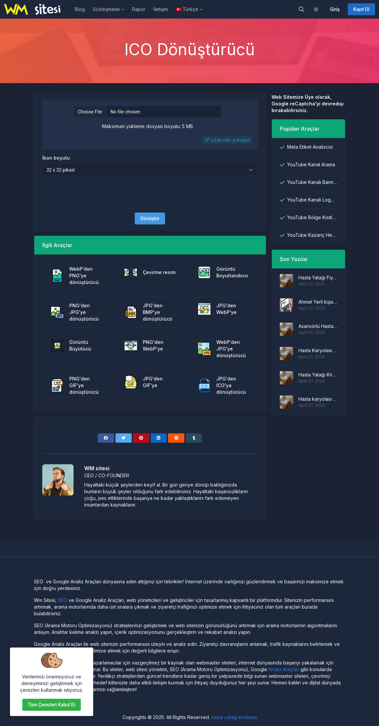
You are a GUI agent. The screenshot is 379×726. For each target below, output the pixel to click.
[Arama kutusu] (301, 9)
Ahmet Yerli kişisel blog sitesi (317, 302)
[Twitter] (123, 438)
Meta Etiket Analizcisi (310, 147)
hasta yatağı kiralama (234, 717)
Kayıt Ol (361, 9)
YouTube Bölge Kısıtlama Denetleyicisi (312, 217)
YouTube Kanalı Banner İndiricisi (312, 182)
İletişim (160, 9)
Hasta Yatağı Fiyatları (317, 277)
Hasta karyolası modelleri (317, 399)
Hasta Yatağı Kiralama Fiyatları (317, 374)
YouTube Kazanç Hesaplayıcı (312, 235)
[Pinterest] (141, 438)
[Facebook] (106, 438)
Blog (80, 9)
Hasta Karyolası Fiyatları (317, 350)
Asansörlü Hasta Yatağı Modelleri (317, 326)
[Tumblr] (194, 438)
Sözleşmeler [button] (106, 9)
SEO (62, 600)
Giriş (335, 9)
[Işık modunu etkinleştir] (316, 9)
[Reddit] (176, 438)
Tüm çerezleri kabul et (51, 704)
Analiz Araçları (284, 669)
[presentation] (150, 194)
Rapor (138, 9)
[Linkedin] (159, 438)
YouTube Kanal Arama (311, 164)
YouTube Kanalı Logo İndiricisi (312, 200)
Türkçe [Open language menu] (187, 9)
